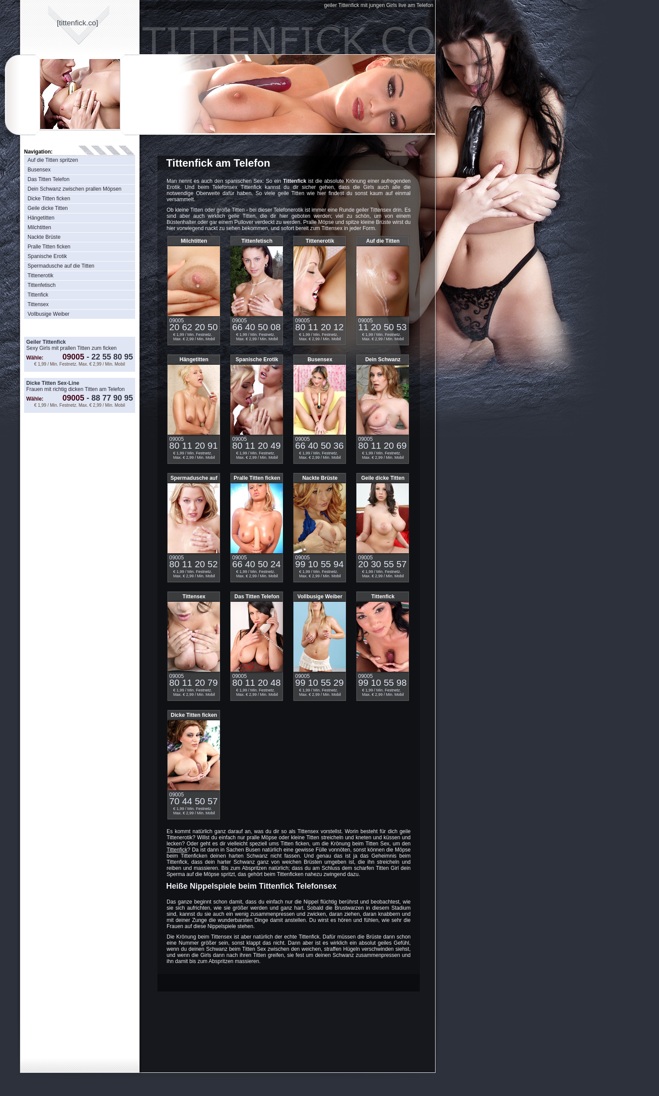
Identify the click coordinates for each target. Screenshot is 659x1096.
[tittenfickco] (77, 23)
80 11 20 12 (319, 327)
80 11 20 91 (193, 445)
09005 (73, 357)
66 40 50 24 (256, 564)
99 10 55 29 (319, 682)
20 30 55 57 (382, 564)
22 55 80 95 (108, 357)
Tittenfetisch (42, 285)
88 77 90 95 (108, 398)
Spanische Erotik (47, 256)
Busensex (39, 170)
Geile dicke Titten (48, 208)
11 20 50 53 (382, 327)
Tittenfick (38, 295)
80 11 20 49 (256, 445)
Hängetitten (41, 218)
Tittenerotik (40, 275)
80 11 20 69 (382, 445)
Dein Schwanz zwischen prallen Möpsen (75, 189)
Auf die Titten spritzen (53, 160)
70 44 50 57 (193, 801)
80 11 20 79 (193, 682)
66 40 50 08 (256, 327)
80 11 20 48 (256, 682)
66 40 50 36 (319, 445)
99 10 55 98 (382, 682)
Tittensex (38, 304)
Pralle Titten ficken (49, 247)
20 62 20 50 (193, 327)
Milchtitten (39, 227)
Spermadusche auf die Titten (61, 266)
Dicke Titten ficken (49, 198)
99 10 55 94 (319, 564)
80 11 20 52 (193, 564)
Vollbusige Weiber (49, 314)
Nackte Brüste (44, 237)
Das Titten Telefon (49, 179)
